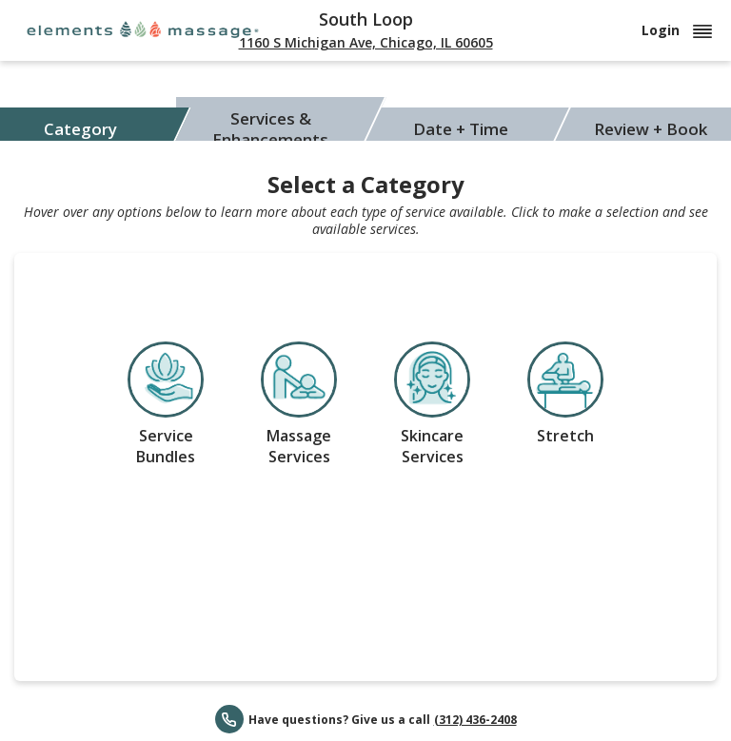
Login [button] (677, 30)
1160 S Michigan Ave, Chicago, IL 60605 (366, 42)
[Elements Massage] (143, 29)
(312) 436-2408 (475, 719)
